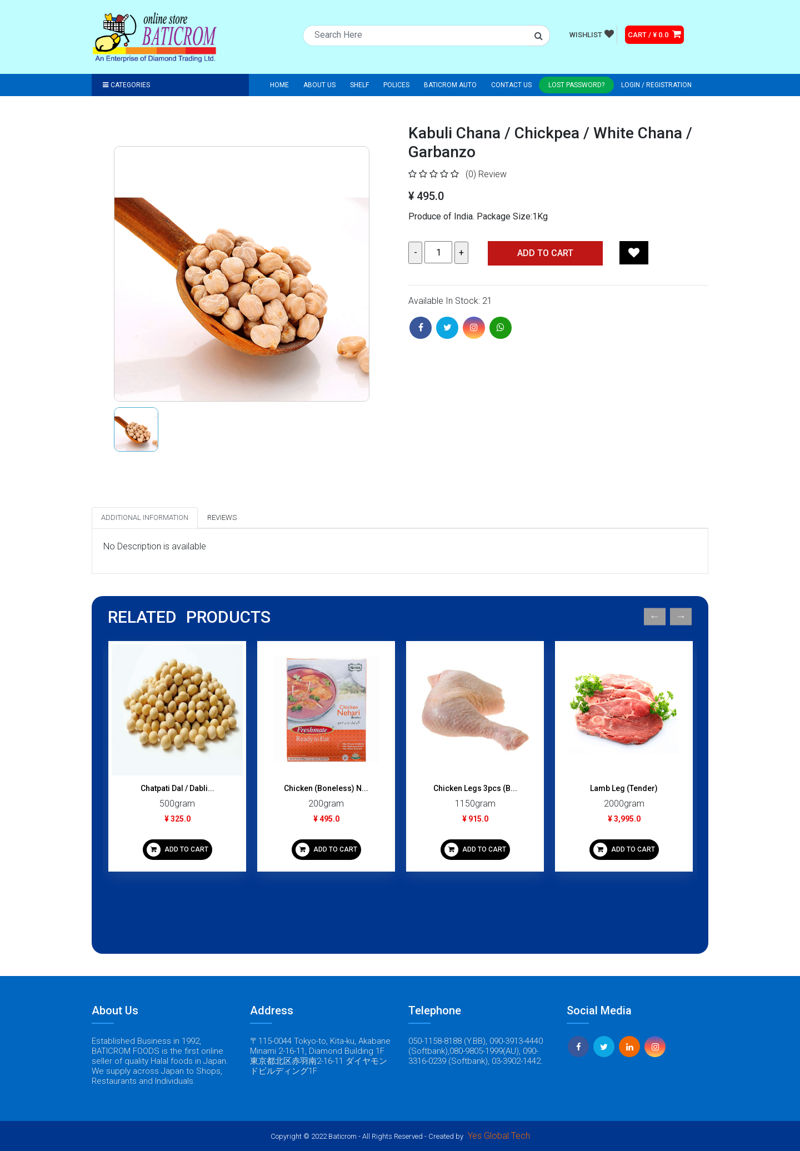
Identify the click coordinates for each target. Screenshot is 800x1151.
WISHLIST (591, 34)
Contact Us (511, 85)
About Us (319, 85)
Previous (655, 616)
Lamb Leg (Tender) (624, 788)
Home (279, 85)
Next (681, 616)
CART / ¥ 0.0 (654, 34)
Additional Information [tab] (144, 517)
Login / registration (656, 85)
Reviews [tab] (222, 517)
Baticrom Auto (450, 85)
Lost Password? (576, 85)
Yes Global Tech (499, 1135)
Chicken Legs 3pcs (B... (475, 788)
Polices (396, 85)
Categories (126, 85)
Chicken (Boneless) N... (326, 788)
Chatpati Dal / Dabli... (177, 788)
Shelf (359, 85)
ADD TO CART (177, 850)
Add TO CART (545, 253)
